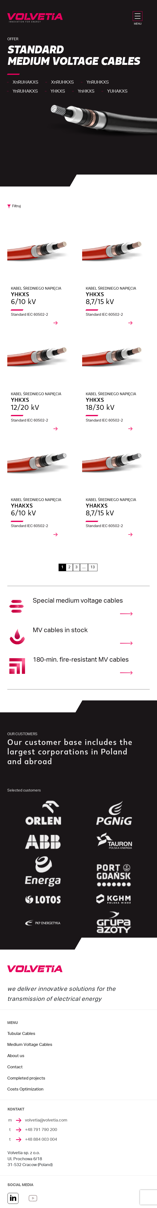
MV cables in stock (60, 636)
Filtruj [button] (16, 206)
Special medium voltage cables (78, 606)
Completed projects (26, 1078)
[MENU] (138, 16)
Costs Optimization (25, 1089)
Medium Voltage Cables (29, 1045)
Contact (15, 1067)
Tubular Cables (21, 1034)
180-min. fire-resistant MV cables (81, 665)
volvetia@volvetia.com (46, 1120)
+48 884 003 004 (41, 1139)
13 (92, 567)
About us (15, 1056)
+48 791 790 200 (41, 1130)
